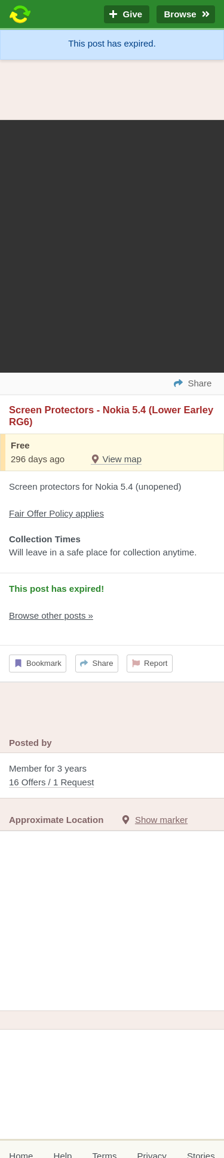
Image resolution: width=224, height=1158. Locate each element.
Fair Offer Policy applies (56, 513)
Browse (185, 15)
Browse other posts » (51, 615)
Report (150, 663)
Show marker (161, 820)
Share (96, 663)
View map (116, 459)
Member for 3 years (112, 776)
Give (127, 15)
